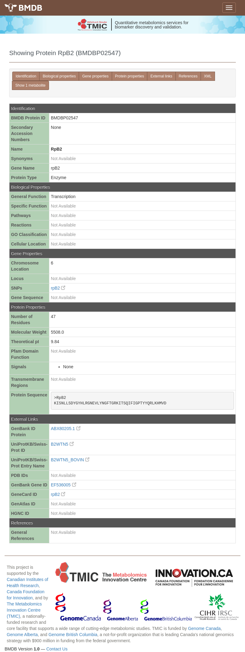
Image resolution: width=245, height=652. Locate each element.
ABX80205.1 (66, 428)
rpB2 (58, 288)
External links (161, 76)
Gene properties (95, 76)
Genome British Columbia (72, 634)
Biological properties (59, 76)
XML (208, 76)
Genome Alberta (22, 634)
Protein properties (129, 76)
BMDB (30, 7)
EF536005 (63, 484)
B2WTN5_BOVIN (70, 459)
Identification (26, 76)
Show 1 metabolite (30, 85)
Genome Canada (204, 628)
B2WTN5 (62, 444)
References (188, 76)
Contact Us (56, 648)
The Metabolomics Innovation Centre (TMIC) (24, 610)
